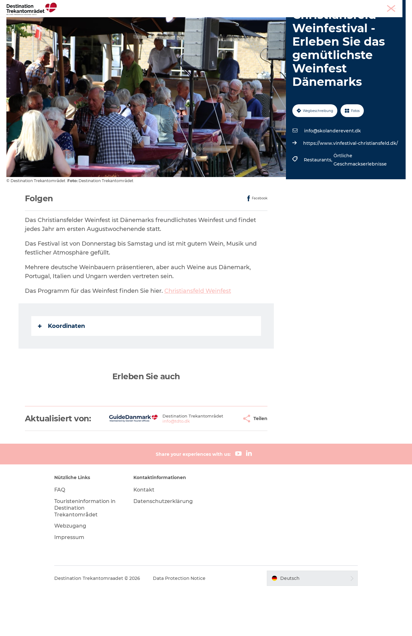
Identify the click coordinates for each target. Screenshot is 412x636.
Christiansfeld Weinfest (197, 326)
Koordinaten (61, 362)
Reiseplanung (279, 21)
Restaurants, (318, 196)
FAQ (61, 535)
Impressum (71, 583)
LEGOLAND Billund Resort (196, 21)
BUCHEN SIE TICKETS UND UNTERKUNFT (206, 27)
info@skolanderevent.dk (332, 167)
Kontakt (144, 535)
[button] (218, 459)
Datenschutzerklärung (163, 547)
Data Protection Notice (180, 623)
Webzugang (71, 571)
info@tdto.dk (157, 464)
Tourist (347, 6)
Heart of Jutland (135, 21)
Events (245, 21)
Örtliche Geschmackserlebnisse (360, 196)
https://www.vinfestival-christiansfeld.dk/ (350, 179)
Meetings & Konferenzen (383, 6)
